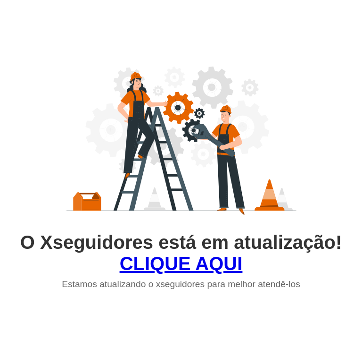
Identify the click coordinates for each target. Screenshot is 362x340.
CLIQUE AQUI (181, 263)
